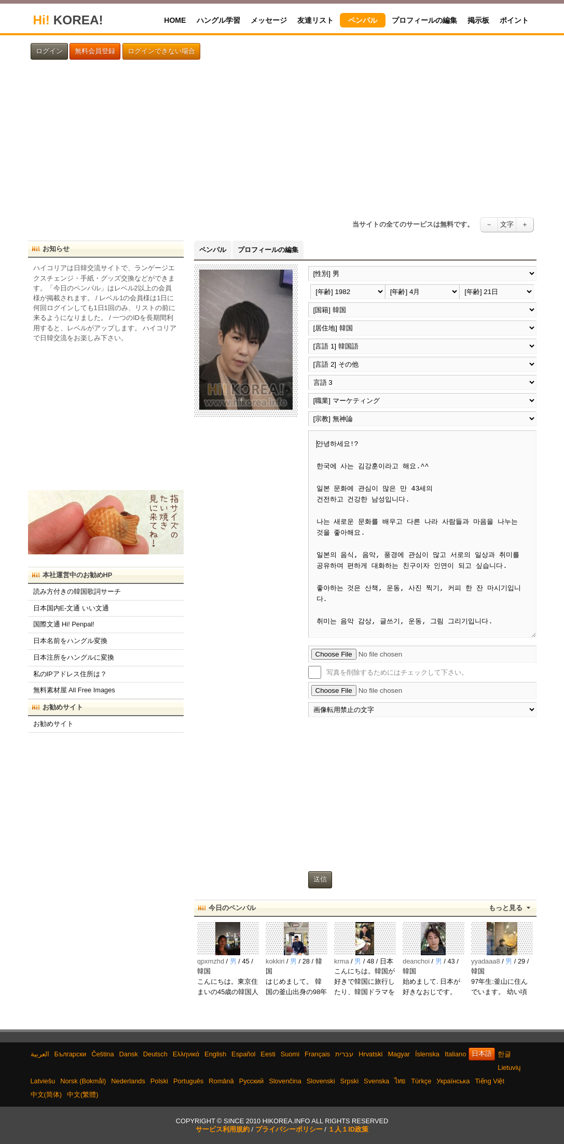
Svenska (376, 1081)
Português (188, 1081)
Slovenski (321, 1081)
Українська (453, 1081)
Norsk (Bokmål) (83, 1081)
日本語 (482, 1053)
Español (243, 1054)
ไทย (400, 1081)
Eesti (267, 1054)
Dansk (128, 1054)
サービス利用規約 (223, 1129)
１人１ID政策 (348, 1129)
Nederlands (128, 1081)
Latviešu (43, 1081)
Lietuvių (509, 1067)
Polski (159, 1081)
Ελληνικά (186, 1054)
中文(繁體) (83, 1094)
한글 (504, 1054)
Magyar (399, 1054)
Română (221, 1081)
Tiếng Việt (489, 1081)
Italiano (455, 1054)
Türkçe (421, 1081)
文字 (507, 224)
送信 (320, 879)
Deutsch (155, 1054)
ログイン (49, 51)
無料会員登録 (95, 51)
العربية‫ (40, 1054)
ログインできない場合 (161, 51)
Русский (251, 1081)
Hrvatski (370, 1054)
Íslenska (427, 1054)
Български (70, 1054)
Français (317, 1054)
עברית (344, 1054)
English (215, 1054)
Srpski (349, 1081)
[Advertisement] (282, 138)
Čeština (102, 1054)
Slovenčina (285, 1081)
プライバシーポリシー (289, 1129)
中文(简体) (46, 1094)
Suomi (290, 1054)
